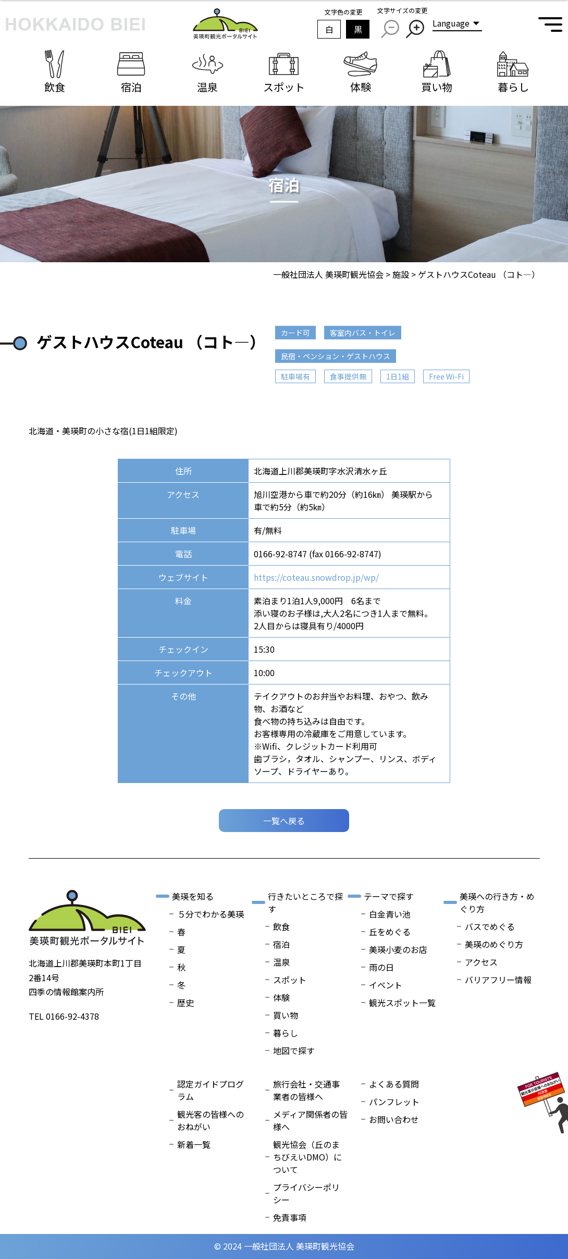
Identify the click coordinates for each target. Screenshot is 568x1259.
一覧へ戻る (284, 820)
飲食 (281, 926)
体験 (281, 997)
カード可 (295, 332)
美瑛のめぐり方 (494, 944)
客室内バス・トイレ (363, 332)
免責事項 (289, 1217)
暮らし (285, 1032)
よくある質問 (394, 1084)
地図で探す (294, 1050)
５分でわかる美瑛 (210, 914)
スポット (289, 979)
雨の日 (381, 967)
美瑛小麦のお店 (398, 949)
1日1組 (397, 376)
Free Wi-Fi (446, 376)
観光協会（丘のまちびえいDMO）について (307, 1157)
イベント (385, 985)
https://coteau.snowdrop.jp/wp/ (316, 577)
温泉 (281, 962)
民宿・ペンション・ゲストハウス (335, 356)
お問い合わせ (394, 1119)
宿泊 (281, 944)
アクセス (481, 962)
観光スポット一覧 (402, 1002)
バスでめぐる (490, 926)
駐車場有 (295, 376)
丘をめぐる (390, 931)
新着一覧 (194, 1144)
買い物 (285, 1015)
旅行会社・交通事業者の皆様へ (306, 1090)
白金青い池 (390, 914)
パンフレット (394, 1101)
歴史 (185, 1002)
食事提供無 (348, 376)
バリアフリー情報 (498, 979)
